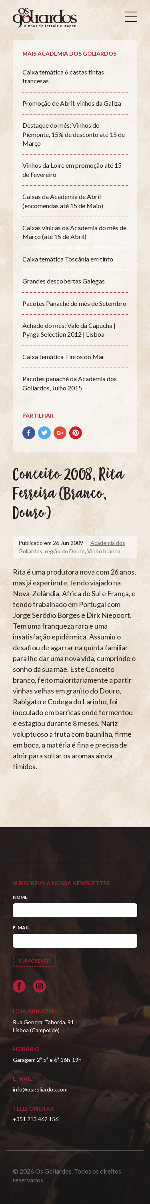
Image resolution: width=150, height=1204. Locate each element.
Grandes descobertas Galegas (63, 281)
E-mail (21, 928)
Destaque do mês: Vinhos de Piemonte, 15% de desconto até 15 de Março (73, 134)
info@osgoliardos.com (40, 1089)
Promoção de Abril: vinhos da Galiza (71, 103)
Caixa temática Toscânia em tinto (67, 259)
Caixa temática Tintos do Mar (63, 356)
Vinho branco (103, 551)
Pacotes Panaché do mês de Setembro (74, 303)
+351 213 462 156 (35, 1119)
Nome (20, 897)
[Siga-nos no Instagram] (39, 986)
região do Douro (65, 551)
